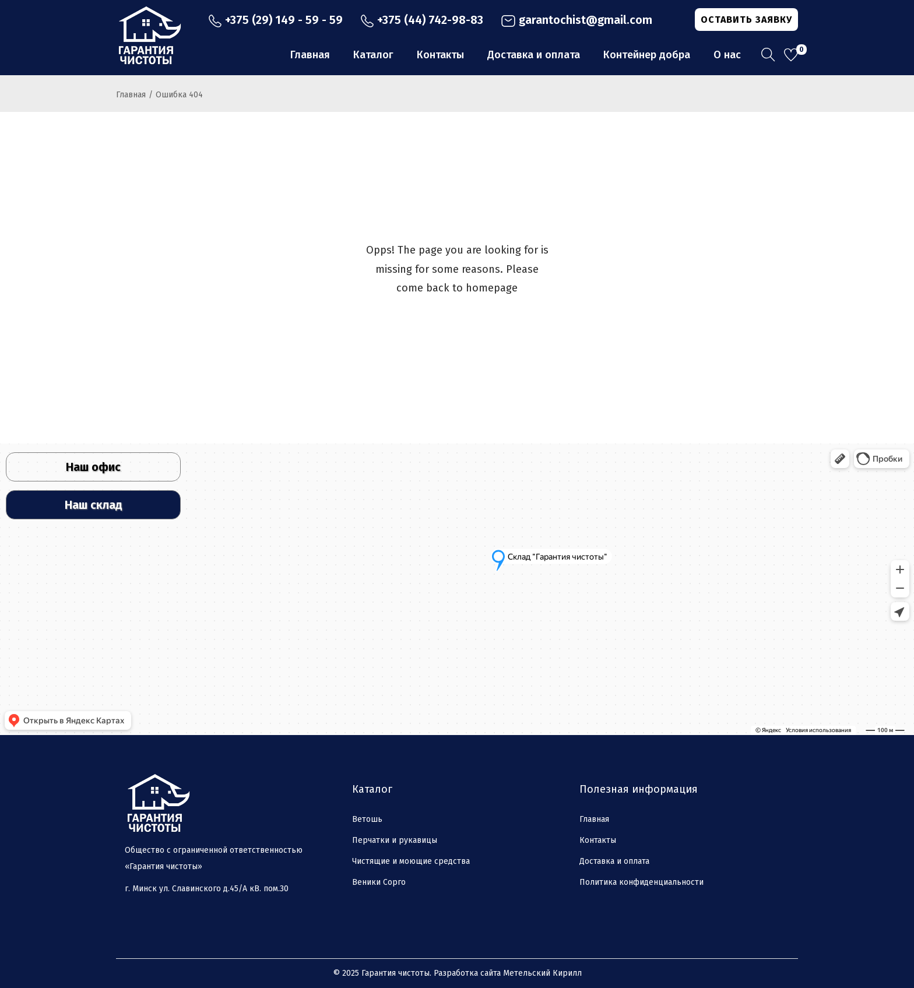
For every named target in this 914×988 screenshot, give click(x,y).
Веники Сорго (379, 882)
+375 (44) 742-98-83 (421, 20)
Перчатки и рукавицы (394, 840)
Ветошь (367, 819)
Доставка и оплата (614, 861)
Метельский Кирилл (542, 973)
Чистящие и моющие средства (411, 861)
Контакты (597, 840)
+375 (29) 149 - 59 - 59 (275, 20)
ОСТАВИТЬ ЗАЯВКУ (746, 19)
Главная (131, 95)
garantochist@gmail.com (576, 20)
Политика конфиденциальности (641, 882)
